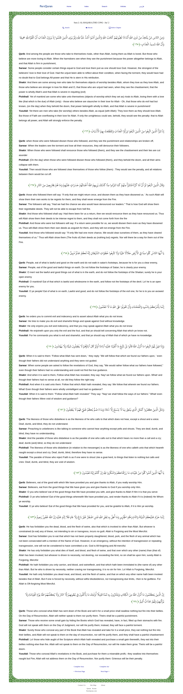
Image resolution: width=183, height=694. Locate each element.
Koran (94, 688)
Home (69, 6)
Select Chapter (114, 27)
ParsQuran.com (91, 691)
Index (87, 6)
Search (104, 6)
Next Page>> (105, 671)
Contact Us (82, 685)
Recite (89, 27)
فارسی (141, 6)
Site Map (93, 685)
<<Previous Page (79, 671)
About (103, 685)
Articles (123, 6)
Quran (89, 688)
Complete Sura (79, 667)
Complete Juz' (104, 667)
